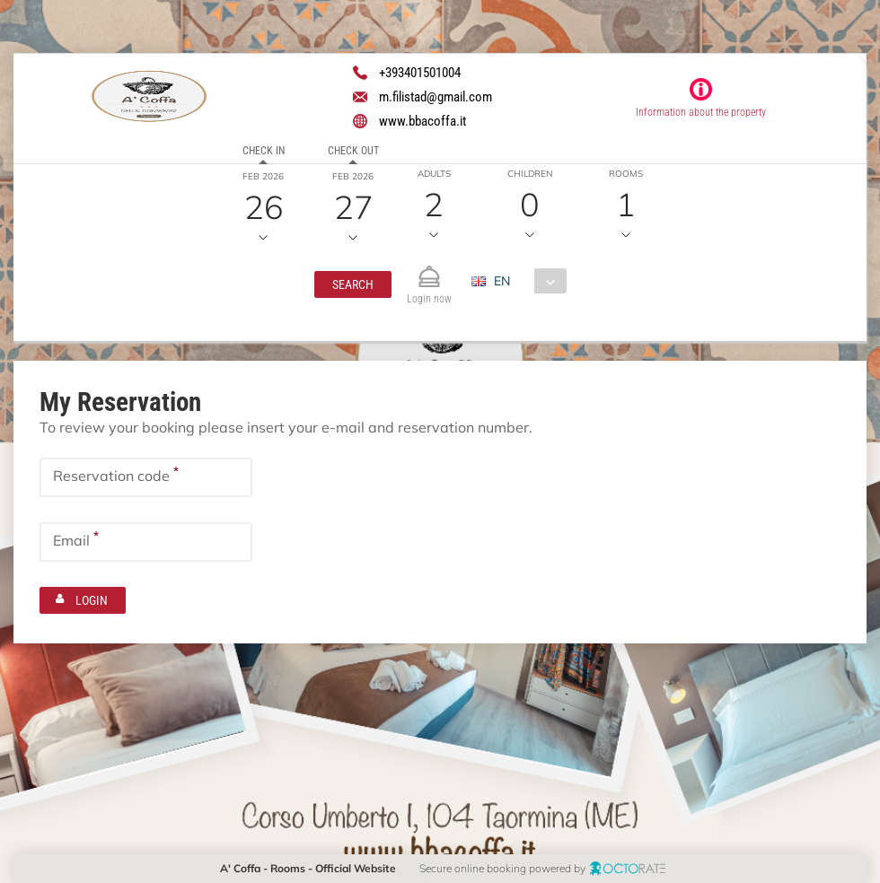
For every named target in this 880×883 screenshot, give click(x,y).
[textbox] (146, 477)
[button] (353, 284)
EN (502, 281)
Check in (263, 150)
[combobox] (526, 281)
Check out (352, 150)
